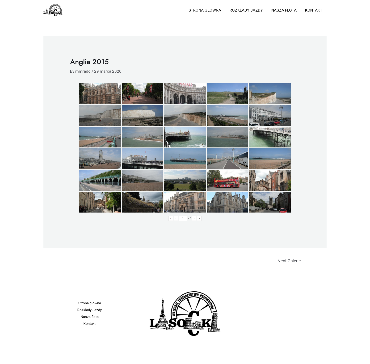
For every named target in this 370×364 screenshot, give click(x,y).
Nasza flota (284, 10)
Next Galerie (292, 260)
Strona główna (206, 10)
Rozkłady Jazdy (247, 10)
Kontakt (314, 10)
